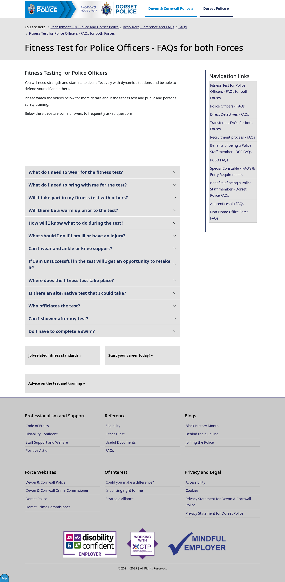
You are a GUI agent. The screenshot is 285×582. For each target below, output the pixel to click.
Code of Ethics (37, 425)
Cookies (192, 490)
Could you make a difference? (130, 482)
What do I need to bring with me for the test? (78, 185)
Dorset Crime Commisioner (48, 506)
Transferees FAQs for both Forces (231, 125)
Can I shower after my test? (58, 318)
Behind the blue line (202, 433)
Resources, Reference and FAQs (148, 27)
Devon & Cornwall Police (45, 482)
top (4, 578)
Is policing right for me (124, 490)
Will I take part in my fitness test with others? (78, 197)
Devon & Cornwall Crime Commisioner (57, 490)
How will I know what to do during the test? (76, 223)
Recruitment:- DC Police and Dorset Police (85, 27)
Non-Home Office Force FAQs (229, 215)
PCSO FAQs (219, 160)
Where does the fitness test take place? (71, 280)
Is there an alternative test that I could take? (77, 293)
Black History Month (202, 425)
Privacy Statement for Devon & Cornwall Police (218, 502)
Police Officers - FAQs (227, 106)
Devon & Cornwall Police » (170, 8)
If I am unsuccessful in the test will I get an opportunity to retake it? (99, 264)
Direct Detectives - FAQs (229, 114)
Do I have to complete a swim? (62, 331)
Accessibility (195, 482)
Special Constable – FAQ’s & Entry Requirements (232, 171)
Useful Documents (121, 442)
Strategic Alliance (120, 498)
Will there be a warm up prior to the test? (73, 210)
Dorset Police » (216, 8)
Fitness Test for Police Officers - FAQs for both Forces (229, 91)
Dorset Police (36, 498)
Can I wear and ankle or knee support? (70, 248)
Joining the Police (200, 442)
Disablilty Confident (42, 433)
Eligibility (113, 425)
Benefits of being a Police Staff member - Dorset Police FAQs (230, 189)
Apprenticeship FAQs (227, 203)
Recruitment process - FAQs (232, 137)
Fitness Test (115, 433)
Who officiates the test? (54, 306)
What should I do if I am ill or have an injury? (77, 236)
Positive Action (38, 450)
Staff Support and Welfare (47, 442)
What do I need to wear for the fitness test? (76, 172)
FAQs (182, 27)
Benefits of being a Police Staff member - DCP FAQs (231, 148)
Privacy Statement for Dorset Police (214, 513)
